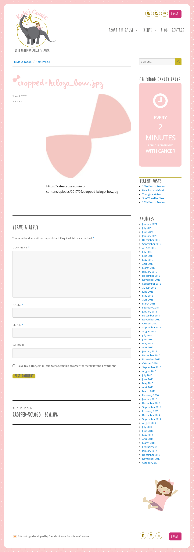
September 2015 (151, 407)
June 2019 (147, 256)
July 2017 (147, 335)
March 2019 (148, 267)
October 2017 (149, 323)
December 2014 (151, 415)
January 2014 (149, 451)
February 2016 (150, 395)
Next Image (43, 61)
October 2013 (149, 462)
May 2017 (147, 343)
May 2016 (147, 383)
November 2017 (151, 319)
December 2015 (151, 403)
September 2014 (151, 419)
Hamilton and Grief (153, 190)
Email (18, 325)
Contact (178, 30)
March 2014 (148, 443)
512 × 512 (17, 101)
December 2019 (151, 240)
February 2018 (150, 307)
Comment (21, 247)
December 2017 (151, 315)
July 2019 (147, 252)
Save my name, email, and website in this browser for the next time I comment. (67, 366)
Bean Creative (81, 536)
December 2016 (151, 355)
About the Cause (121, 30)
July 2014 (147, 427)
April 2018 (147, 299)
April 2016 (147, 387)
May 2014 (147, 435)
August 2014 (149, 423)
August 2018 (149, 287)
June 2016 (147, 379)
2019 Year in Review (153, 202)
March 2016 (148, 391)
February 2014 (150, 447)
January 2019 (149, 271)
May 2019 (147, 260)
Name (18, 304)
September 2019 (151, 244)
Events (147, 30)
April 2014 (147, 439)
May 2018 (147, 295)
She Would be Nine (153, 198)
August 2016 (149, 371)
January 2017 (149, 351)
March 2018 (148, 303)
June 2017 (147, 339)
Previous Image (22, 61)
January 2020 (149, 236)
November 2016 (151, 359)
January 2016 (149, 399)
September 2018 (151, 283)
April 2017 (147, 347)
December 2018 (151, 275)
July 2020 (147, 228)
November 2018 (151, 279)
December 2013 (151, 454)
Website (19, 344)
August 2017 (149, 331)
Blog (164, 30)
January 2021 (149, 224)
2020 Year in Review (153, 186)
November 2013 (151, 458)
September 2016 (151, 367)
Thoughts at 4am (151, 194)
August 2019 (149, 248)
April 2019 (147, 263)
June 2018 (147, 291)
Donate (175, 14)
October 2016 (149, 363)
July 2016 (147, 375)
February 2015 (150, 411)
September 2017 (151, 327)
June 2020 (147, 232)
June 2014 (147, 431)
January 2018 (149, 311)
